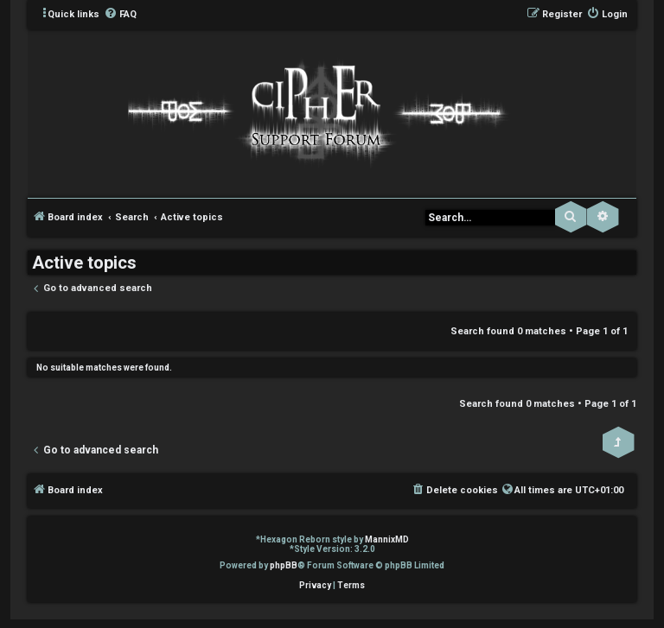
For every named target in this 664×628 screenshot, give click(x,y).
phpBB (283, 565)
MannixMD (387, 539)
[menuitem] (120, 14)
